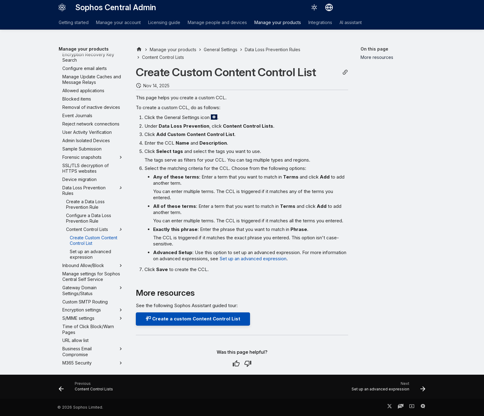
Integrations (320, 22)
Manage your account (118, 22)
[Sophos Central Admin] (62, 7)
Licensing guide (164, 22)
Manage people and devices (217, 22)
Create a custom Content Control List (193, 319)
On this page (374, 48)
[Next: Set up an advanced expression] (386, 388)
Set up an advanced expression (252, 259)
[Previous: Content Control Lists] (87, 388)
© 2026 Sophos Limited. (80, 407)
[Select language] (329, 7)
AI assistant (351, 22)
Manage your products (277, 22)
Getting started (74, 22)
